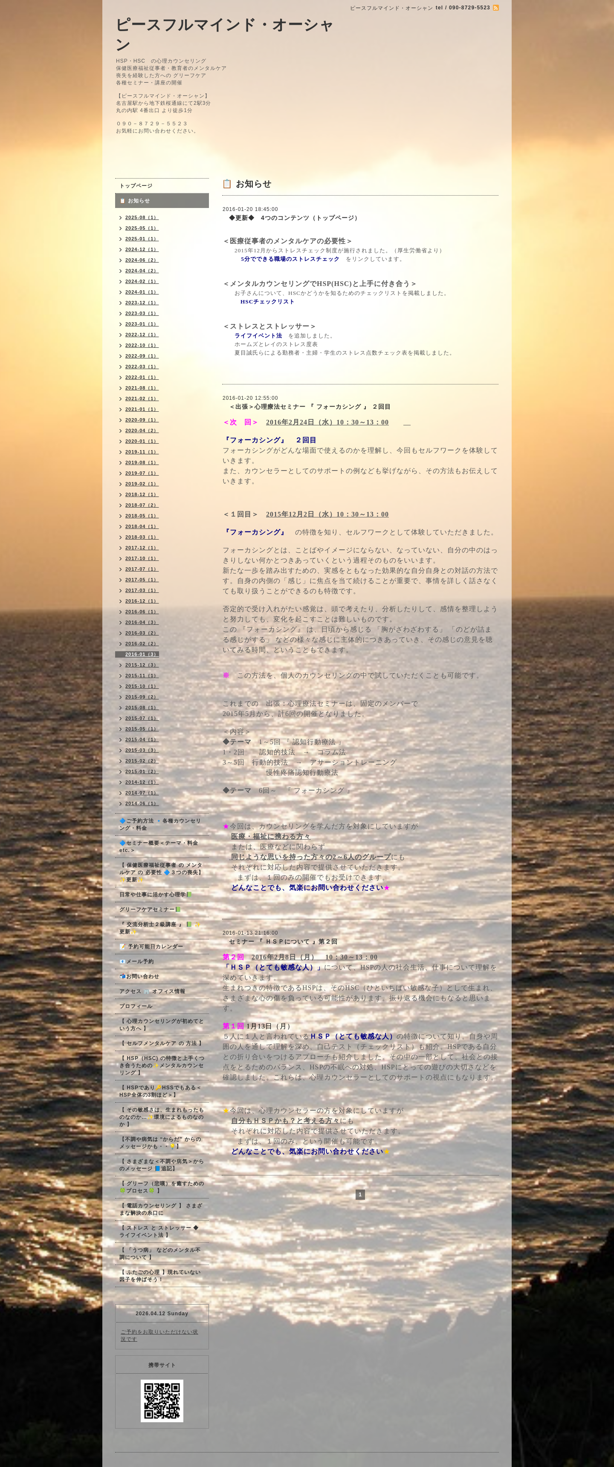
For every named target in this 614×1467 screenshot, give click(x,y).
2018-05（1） (142, 515)
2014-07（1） (142, 792)
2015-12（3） (142, 664)
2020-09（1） (142, 419)
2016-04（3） (142, 622)
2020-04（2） (142, 430)
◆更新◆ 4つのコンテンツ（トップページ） (292, 217)
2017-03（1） (142, 590)
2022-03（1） (142, 366)
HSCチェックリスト (270, 301)
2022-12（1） (142, 334)
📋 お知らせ (137, 201)
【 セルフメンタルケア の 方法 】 (161, 1043)
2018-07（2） (142, 505)
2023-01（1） (142, 323)
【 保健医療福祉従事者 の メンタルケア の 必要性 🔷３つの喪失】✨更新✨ (161, 872)
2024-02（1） (142, 281)
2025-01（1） (142, 238)
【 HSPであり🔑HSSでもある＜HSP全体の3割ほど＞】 (160, 1091)
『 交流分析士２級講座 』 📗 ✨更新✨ (160, 928)
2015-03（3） (142, 750)
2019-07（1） (142, 473)
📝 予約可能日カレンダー (151, 947)
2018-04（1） (142, 526)
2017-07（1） (142, 569)
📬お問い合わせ (139, 976)
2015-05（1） (142, 728)
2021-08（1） (142, 387)
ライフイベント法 (258, 335)
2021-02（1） (142, 398)
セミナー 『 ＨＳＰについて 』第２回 (280, 941)
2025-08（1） (142, 217)
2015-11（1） (142, 675)
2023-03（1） (142, 313)
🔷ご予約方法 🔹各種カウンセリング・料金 (160, 824)
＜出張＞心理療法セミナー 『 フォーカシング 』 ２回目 (307, 406)
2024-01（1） (142, 292)
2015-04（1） (142, 739)
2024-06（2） (142, 260)
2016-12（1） (142, 601)
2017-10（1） (142, 558)
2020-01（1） (142, 441)
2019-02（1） (142, 483)
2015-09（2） (142, 696)
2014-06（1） (142, 803)
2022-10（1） (142, 345)
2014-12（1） (142, 782)
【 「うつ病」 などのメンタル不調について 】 (160, 1253)
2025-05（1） (142, 228)
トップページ (136, 186)
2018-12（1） (142, 494)
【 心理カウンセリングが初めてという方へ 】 (161, 1024)
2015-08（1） (142, 707)
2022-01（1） (142, 377)
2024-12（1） (142, 249)
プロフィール (136, 1006)
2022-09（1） (142, 355)
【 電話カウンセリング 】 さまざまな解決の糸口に (161, 1209)
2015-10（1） (142, 686)
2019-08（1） (142, 462)
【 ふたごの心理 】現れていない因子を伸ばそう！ (160, 1275)
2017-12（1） (142, 547)
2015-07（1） (142, 718)
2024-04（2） (142, 270)
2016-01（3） (142, 654)
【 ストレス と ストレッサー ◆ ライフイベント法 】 (159, 1231)
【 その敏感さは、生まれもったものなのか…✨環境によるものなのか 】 (161, 1117)
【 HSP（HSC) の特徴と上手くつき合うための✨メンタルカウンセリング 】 (162, 1065)
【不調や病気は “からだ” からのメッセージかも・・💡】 (160, 1142)
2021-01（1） (142, 409)
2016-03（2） (142, 632)
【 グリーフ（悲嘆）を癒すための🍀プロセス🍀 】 (161, 1187)
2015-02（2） (142, 760)
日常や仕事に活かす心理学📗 (156, 895)
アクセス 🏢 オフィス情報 (152, 991)
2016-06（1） (142, 611)
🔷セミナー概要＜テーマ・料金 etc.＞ (158, 846)
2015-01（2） (142, 771)
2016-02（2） (142, 643)
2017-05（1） (142, 579)
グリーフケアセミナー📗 (150, 910)
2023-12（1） (142, 302)
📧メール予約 (136, 962)
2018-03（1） (142, 537)
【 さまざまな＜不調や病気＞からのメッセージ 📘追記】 (161, 1165)
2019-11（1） (142, 451)
